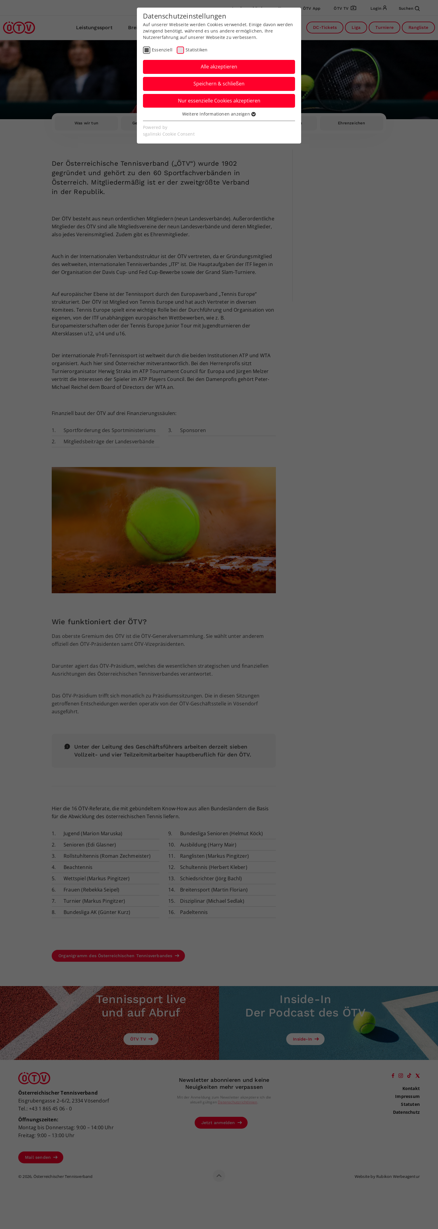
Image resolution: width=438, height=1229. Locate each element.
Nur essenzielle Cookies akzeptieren (219, 100)
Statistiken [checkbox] (196, 50)
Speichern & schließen (219, 83)
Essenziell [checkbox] (162, 50)
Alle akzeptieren (219, 66)
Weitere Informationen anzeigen (219, 114)
